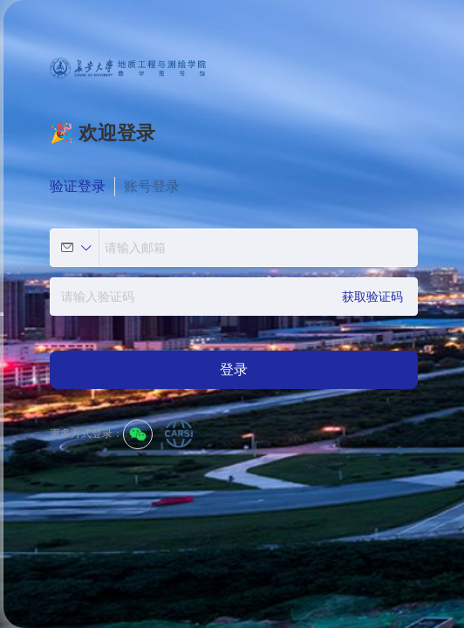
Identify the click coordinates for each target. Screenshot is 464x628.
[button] (76, 248)
